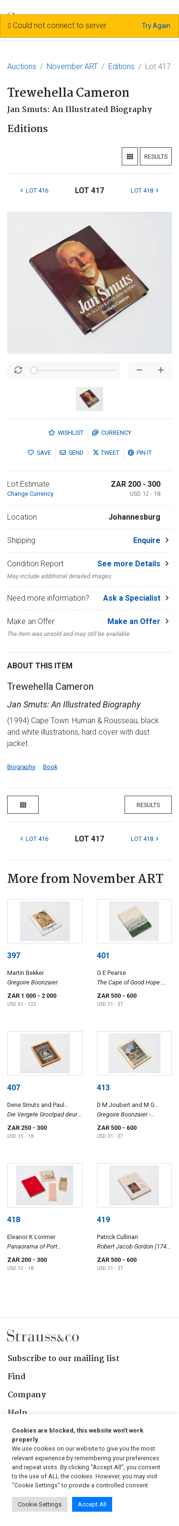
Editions (121, 66)
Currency (111, 432)
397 (13, 955)
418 (13, 1219)
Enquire (146, 540)
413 (103, 1087)
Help (17, 1413)
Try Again (156, 26)
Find (17, 1377)
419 (103, 1219)
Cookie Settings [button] (40, 1504)
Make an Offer (133, 621)
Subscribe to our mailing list (63, 1358)
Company (27, 1395)
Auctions (21, 66)
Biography (21, 766)
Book (50, 766)
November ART (72, 66)
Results (156, 156)
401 (103, 955)
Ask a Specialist (131, 598)
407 (13, 1087)
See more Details (128, 563)
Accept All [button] (92, 1504)
